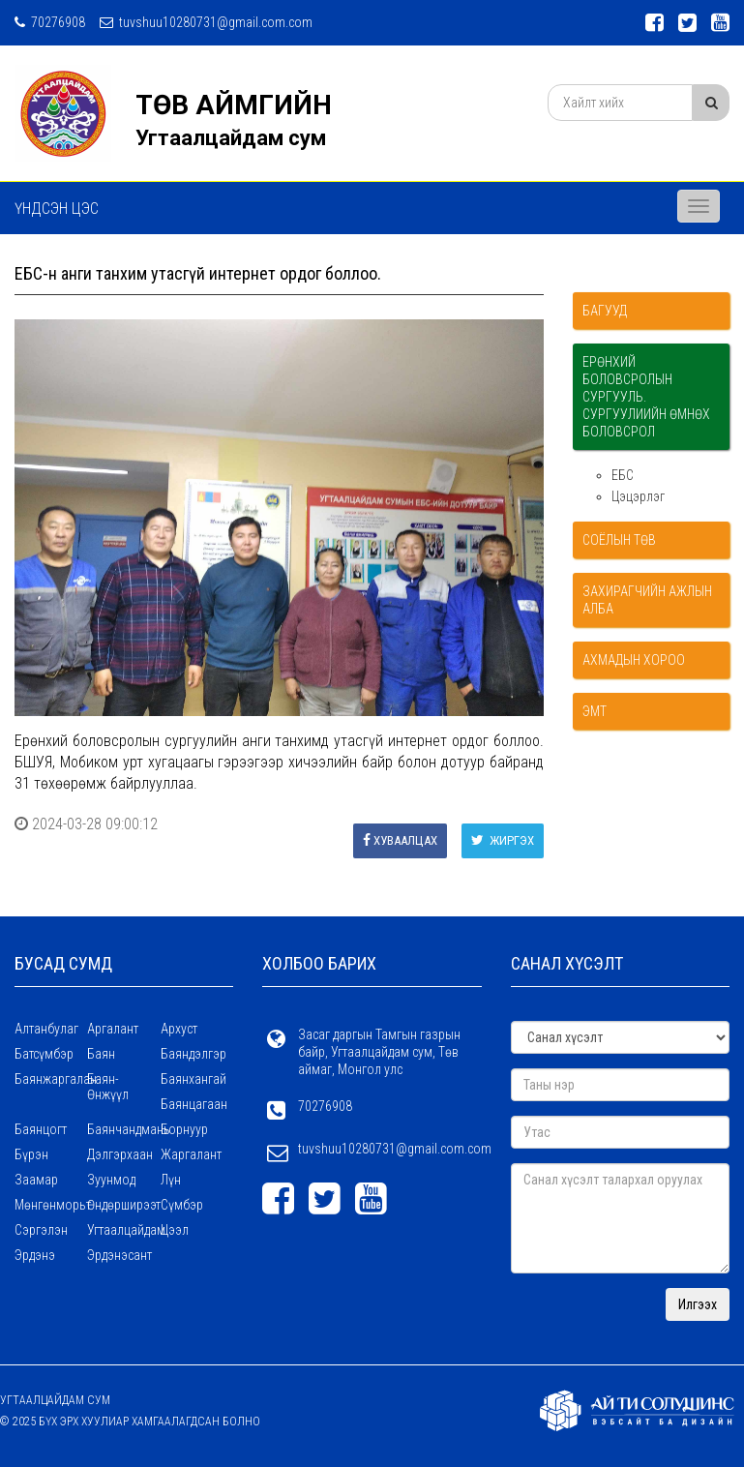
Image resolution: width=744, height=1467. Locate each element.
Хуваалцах (400, 840)
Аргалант (112, 1028)
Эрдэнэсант (119, 1255)
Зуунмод (111, 1179)
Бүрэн (31, 1154)
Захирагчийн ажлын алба (647, 600)
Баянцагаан (194, 1104)
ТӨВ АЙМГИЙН (233, 105)
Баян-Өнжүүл (108, 1086)
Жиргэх (502, 840)
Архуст (179, 1028)
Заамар (36, 1179)
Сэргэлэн (41, 1230)
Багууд (604, 310)
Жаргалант (191, 1154)
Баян (101, 1054)
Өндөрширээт (123, 1205)
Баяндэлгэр (193, 1054)
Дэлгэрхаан (120, 1154)
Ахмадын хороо (633, 660)
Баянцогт (41, 1129)
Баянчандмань (123, 1129)
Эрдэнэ (35, 1255)
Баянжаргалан (51, 1079)
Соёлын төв (619, 540)
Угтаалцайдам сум (230, 138)
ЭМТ (594, 711)
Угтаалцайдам (123, 1230)
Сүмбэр (182, 1205)
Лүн (171, 1179)
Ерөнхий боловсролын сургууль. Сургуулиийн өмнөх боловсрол (646, 396)
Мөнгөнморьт (51, 1205)
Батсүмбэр (44, 1054)
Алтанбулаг (46, 1028)
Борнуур (184, 1129)
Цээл (175, 1230)
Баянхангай (193, 1079)
